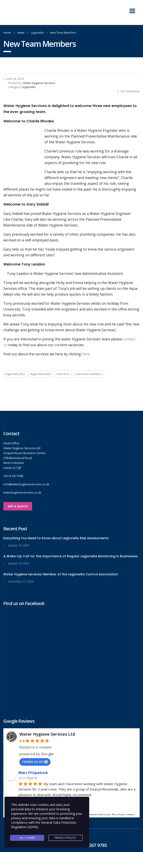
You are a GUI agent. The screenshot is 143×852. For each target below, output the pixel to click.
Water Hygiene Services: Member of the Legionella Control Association (60, 574)
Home (7, 33)
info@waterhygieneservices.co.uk (26, 484)
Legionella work (40, 374)
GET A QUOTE (18, 506)
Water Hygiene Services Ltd (47, 734)
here (86, 354)
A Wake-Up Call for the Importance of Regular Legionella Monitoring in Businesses (70, 556)
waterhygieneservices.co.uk (22, 492)
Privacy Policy (66, 838)
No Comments (129, 91)
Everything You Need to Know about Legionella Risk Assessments (56, 538)
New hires (63, 374)
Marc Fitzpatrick (33, 772)
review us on (35, 761)
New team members (88, 374)
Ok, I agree (27, 838)
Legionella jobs (15, 374)
